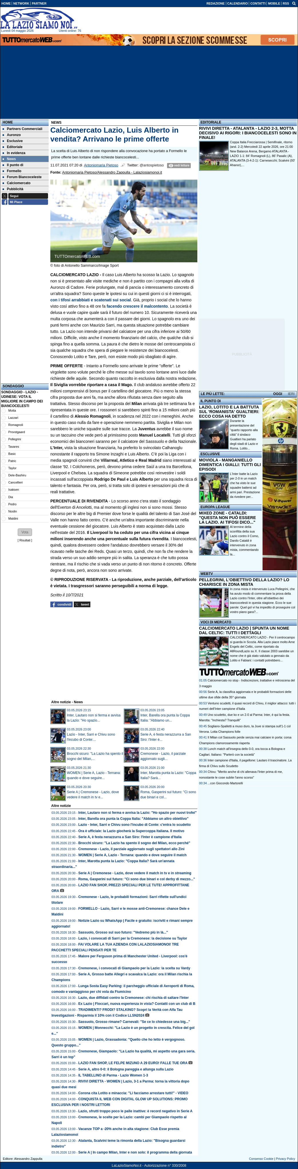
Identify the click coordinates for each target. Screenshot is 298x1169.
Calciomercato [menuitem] (17, 183)
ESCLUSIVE (210, 454)
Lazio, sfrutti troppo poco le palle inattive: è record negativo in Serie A (135, 1111)
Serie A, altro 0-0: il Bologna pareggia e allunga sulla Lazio (126, 1069)
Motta (12, 410)
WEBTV (206, 574)
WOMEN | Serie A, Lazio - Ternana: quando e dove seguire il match (132, 855)
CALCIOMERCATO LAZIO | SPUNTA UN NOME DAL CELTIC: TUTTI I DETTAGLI (244, 630)
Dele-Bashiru (17, 475)
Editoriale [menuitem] (13, 147)
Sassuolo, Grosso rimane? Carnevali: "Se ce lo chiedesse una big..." (134, 1022)
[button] (25, 532)
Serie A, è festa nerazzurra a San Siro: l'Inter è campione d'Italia (130, 837)
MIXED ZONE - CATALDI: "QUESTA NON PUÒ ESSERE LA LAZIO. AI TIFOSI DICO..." (227, 517)
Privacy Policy (285, 1158)
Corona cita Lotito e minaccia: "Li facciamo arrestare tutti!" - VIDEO (133, 1093)
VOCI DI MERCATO (215, 622)
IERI (291, 394)
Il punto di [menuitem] (13, 165)
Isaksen (13, 489)
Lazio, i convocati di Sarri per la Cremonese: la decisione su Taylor (132, 938)
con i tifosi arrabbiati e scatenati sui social (90, 300)
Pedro (12, 504)
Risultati (24, 540)
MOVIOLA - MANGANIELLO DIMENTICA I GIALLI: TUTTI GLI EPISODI (230, 464)
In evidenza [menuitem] (14, 153)
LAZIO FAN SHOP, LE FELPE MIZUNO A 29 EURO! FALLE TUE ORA (133, 1063)
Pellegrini (14, 439)
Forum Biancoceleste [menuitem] (22, 177)
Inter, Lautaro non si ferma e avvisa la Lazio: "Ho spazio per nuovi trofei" (137, 813)
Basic (12, 453)
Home (8, 122)
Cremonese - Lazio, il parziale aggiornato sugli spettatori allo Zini (131, 849)
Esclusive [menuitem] (13, 141)
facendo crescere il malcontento (137, 306)
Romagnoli (15, 425)
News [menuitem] (9, 159)
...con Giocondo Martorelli (225, 783)
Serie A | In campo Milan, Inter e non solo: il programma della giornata (135, 1152)
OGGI (277, 394)
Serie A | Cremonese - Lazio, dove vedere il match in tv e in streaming (134, 873)
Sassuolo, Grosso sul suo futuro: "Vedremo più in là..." (123, 932)
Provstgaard (16, 432)
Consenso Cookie (261, 1158)
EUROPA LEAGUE (215, 507)
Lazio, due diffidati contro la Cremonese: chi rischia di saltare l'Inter (133, 998)
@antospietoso (152, 165)
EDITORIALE (210, 122)
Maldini (13, 518)
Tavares (13, 446)
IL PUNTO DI (210, 401)
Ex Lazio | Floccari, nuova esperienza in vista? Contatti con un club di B (136, 1004)
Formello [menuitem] (12, 171)
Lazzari (13, 417)
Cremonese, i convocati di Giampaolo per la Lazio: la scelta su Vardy (134, 968)
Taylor (12, 468)
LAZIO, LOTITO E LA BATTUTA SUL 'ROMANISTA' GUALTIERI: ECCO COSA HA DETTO (229, 412)
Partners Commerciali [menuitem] (22, 129)
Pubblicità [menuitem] (13, 189)
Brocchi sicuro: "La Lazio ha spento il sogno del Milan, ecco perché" (134, 843)
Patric (12, 461)
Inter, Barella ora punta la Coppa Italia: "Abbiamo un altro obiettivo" (133, 819)
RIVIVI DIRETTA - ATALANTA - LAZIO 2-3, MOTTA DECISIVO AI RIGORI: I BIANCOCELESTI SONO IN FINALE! (248, 133)
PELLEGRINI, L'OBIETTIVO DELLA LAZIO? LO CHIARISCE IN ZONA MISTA (244, 582)
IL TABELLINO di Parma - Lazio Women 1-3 (113, 1075)
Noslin (12, 511)
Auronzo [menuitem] (12, 135)
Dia (10, 497)
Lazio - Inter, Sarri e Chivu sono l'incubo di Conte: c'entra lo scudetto (134, 825)
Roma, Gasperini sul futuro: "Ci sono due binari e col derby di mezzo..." (136, 879)
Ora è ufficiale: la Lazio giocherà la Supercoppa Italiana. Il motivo (131, 831)
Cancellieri (15, 482)
